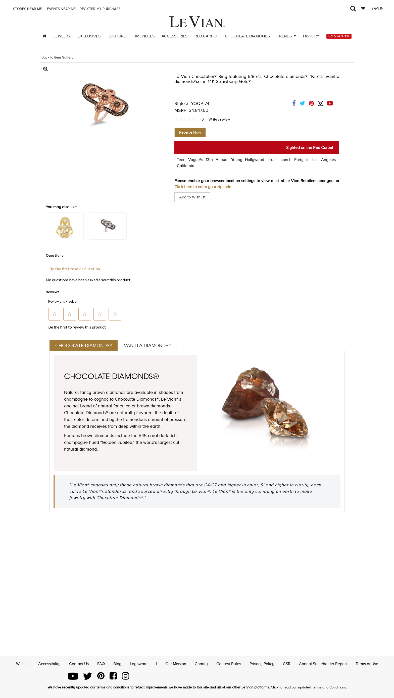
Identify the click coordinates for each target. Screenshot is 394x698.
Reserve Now (190, 132)
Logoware (138, 663)
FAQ (101, 663)
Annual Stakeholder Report (323, 663)
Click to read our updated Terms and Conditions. (309, 687)
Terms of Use (367, 663)
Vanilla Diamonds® (150, 345)
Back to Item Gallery (57, 57)
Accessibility (49, 663)
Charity (201, 663)
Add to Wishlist (192, 197)
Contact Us (79, 663)
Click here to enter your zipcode (202, 187)
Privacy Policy (262, 663)
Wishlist (23, 663)
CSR (286, 663)
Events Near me (61, 9)
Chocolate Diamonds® (84, 345)
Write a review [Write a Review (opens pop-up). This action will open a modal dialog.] (219, 119)
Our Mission (175, 663)
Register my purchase (100, 9)
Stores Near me (27, 9)
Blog (117, 663)
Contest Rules (228, 663)
